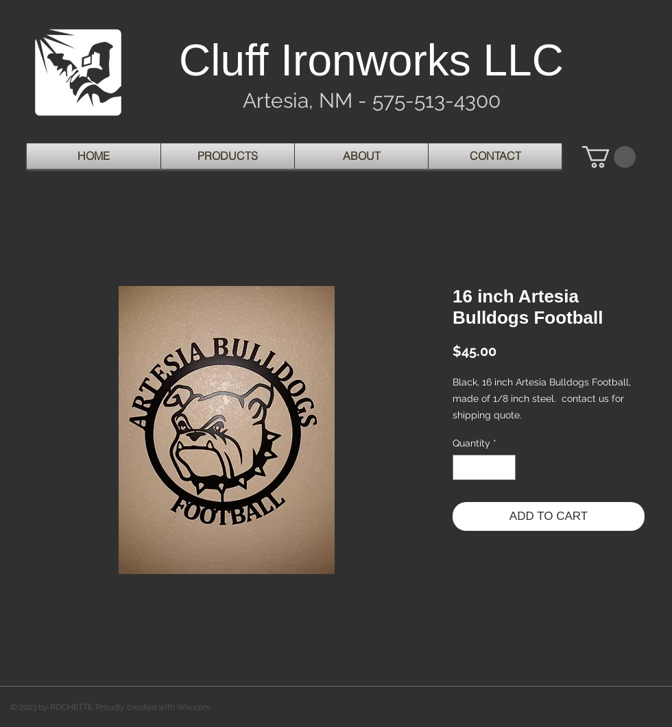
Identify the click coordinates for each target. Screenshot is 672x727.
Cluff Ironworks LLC (371, 60)
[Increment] (505, 467)
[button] (609, 157)
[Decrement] (463, 467)
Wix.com (194, 707)
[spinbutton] (484, 467)
